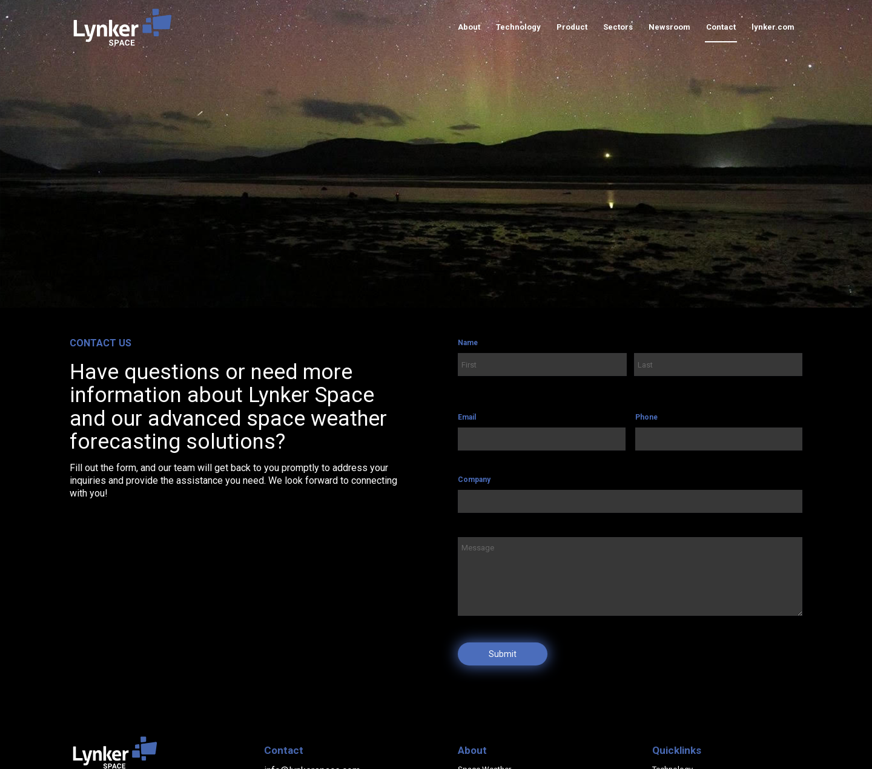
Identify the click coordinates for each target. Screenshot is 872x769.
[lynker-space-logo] (123, 27)
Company (474, 479)
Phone (646, 417)
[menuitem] (469, 27)
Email (467, 417)
